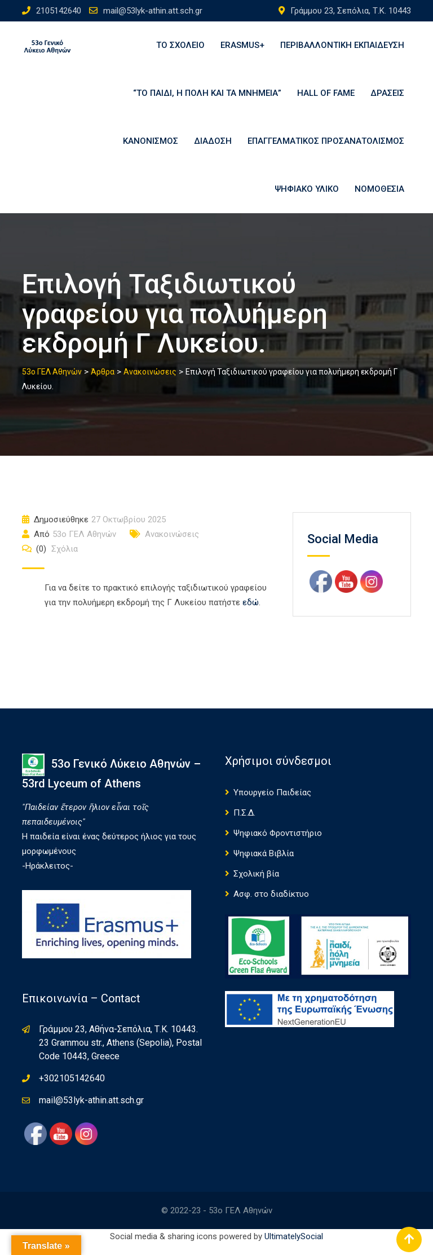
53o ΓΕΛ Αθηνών (84, 545)
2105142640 (58, 11)
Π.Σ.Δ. (244, 824)
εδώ (250, 614)
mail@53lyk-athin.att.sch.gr (152, 11)
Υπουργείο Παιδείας (272, 804)
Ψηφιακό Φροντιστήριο (277, 844)
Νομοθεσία (379, 199)
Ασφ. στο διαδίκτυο (271, 905)
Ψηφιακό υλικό (307, 199)
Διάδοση (213, 148)
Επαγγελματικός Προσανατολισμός (326, 148)
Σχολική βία (256, 885)
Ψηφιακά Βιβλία (263, 865)
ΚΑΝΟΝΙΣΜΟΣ (150, 148)
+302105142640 (72, 1089)
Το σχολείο (180, 47)
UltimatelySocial (293, 1248)
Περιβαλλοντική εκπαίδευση (342, 47)
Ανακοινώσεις (172, 545)
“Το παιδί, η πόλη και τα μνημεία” (207, 98)
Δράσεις (387, 98)
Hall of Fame (326, 98)
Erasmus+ (242, 47)
